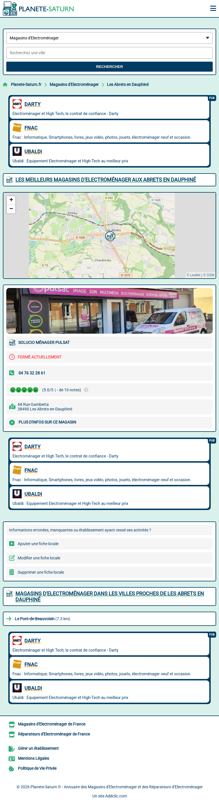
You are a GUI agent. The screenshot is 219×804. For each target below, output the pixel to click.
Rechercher (109, 67)
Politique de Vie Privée (37, 768)
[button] (109, 235)
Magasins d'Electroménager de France (51, 724)
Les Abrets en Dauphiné (128, 84)
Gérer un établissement (38, 748)
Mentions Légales (33, 758)
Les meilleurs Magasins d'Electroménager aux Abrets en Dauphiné (105, 180)
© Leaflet (193, 275)
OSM (210, 275)
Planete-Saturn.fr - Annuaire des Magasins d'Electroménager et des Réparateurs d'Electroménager (117, 787)
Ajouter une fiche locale (38, 543)
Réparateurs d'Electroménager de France (54, 734)
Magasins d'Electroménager (74, 84)
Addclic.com (116, 796)
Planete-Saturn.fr (26, 84)
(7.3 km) (42, 618)
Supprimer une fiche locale (41, 572)
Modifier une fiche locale (39, 558)
